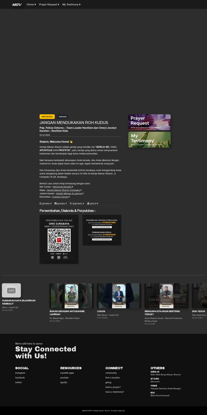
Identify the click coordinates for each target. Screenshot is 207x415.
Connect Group (61, 196)
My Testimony (71, 4)
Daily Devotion (47, 117)
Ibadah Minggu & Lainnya (70, 193)
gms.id (92, 203)
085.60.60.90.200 (63, 186)
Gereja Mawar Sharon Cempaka (64, 190)
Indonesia (62, 117)
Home (31, 4)
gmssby (46, 203)
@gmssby (77, 203)
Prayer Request (49, 4)
